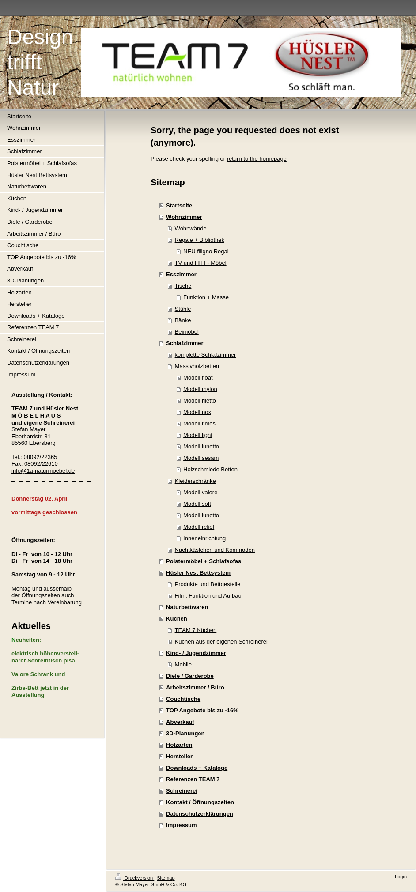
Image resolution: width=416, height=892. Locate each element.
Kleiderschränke (195, 481)
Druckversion (134, 878)
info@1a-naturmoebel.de (43, 470)
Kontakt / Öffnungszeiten (200, 802)
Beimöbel (187, 331)
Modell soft (197, 504)
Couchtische (183, 699)
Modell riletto (199, 400)
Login (401, 876)
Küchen (176, 618)
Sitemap (165, 878)
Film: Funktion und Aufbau (208, 595)
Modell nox (197, 412)
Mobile (183, 664)
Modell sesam (201, 458)
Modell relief (198, 526)
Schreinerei (181, 790)
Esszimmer (181, 274)
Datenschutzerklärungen (199, 813)
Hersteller (179, 756)
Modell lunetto (201, 446)
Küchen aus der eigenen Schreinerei (221, 641)
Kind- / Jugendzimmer (196, 653)
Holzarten (179, 744)
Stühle (183, 308)
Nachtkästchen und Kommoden (215, 549)
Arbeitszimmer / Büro (195, 687)
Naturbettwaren (187, 607)
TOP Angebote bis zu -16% (202, 710)
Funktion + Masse (206, 297)
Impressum (181, 825)
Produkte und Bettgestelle (208, 584)
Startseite (179, 205)
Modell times (199, 423)
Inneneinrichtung (204, 538)
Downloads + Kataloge (196, 767)
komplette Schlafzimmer (205, 354)
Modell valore (200, 492)
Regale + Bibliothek (199, 240)
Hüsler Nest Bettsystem (198, 572)
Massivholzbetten (197, 366)
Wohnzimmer (184, 217)
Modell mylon (200, 389)
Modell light (197, 435)
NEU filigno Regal (206, 251)
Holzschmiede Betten (210, 469)
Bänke (183, 320)
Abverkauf (180, 722)
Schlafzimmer (185, 343)
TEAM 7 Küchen (196, 630)
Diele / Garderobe (190, 676)
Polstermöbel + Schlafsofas (203, 561)
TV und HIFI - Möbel (201, 263)
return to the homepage (257, 158)
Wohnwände (191, 228)
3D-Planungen (185, 733)
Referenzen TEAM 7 (192, 779)
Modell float (197, 377)
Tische (183, 285)
